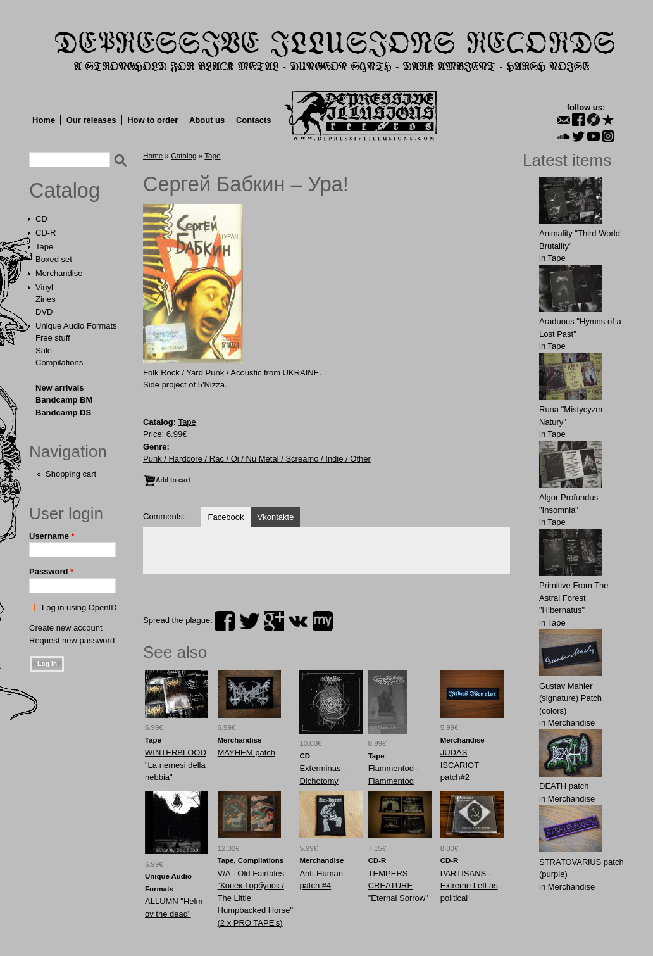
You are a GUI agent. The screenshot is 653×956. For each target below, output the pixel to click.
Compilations (59, 362)
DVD (44, 312)
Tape (44, 246)
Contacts (253, 120)
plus (274, 621)
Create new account (66, 627)
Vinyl (44, 287)
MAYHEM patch (247, 752)
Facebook (226, 517)
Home (43, 120)
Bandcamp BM (63, 400)
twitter (249, 621)
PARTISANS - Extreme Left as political (469, 886)
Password (51, 571)
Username (52, 536)
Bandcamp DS (63, 412)
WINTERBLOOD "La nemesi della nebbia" (175, 765)
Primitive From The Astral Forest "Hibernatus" (574, 598)
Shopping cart (71, 474)
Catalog (64, 190)
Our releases (91, 120)
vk (298, 621)
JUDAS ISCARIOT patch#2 (459, 765)
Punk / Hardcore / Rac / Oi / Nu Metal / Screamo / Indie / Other (257, 458)
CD (41, 218)
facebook (225, 621)
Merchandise (58, 273)
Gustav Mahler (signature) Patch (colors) (570, 698)
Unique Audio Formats (76, 325)
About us (207, 120)
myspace (323, 621)
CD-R (45, 232)
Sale (43, 350)
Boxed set (53, 259)
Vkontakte (276, 517)
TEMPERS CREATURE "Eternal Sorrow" (398, 886)
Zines (45, 299)
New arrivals (59, 388)
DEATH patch (564, 786)
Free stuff (52, 338)
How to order (152, 120)
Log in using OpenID (79, 607)
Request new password (72, 640)
